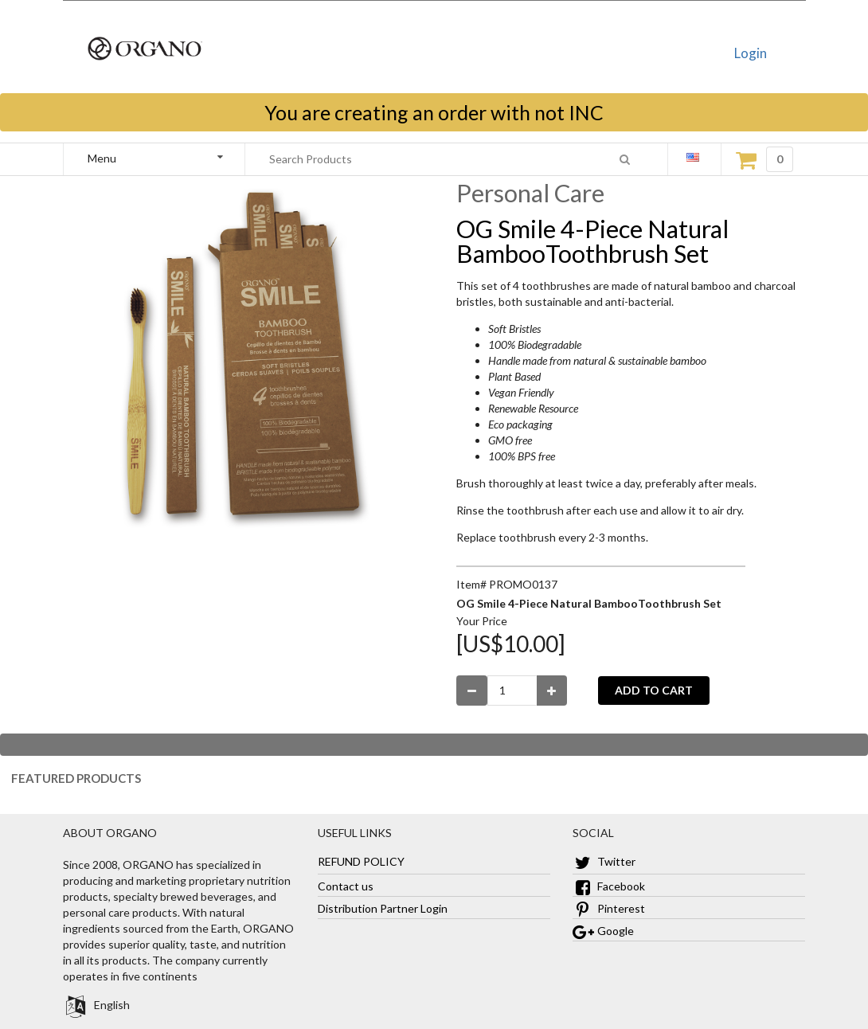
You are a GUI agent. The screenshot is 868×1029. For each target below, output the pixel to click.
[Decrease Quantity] (471, 690)
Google (603, 930)
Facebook (609, 886)
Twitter (604, 861)
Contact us (345, 886)
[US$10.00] (510, 643)
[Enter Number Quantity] (512, 690)
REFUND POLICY (361, 861)
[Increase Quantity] (552, 690)
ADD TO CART (654, 690)
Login (750, 53)
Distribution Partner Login (383, 908)
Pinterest (609, 908)
